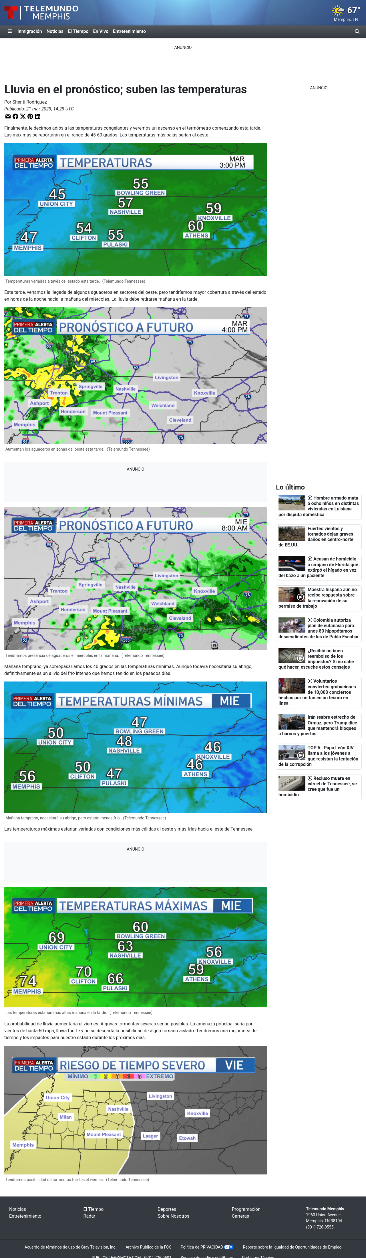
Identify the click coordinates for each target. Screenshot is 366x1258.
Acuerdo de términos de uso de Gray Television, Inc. (70, 1247)
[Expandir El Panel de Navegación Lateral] (9, 31)
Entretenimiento (129, 31)
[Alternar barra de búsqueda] (357, 31)
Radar (89, 1216)
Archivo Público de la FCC (148, 1247)
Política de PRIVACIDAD (202, 1247)
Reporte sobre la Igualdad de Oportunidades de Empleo (292, 1247)
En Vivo (100, 31)
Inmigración (29, 31)
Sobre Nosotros (173, 1216)
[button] (8, 116)
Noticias (55, 31)
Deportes (167, 1209)
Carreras (240, 1216)
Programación (246, 1209)
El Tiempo (78, 31)
